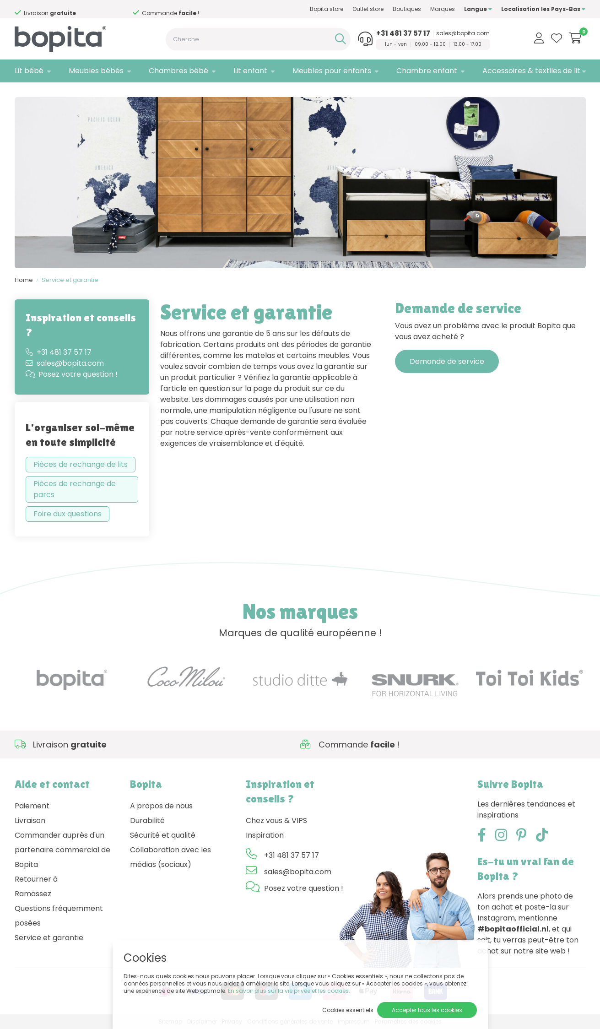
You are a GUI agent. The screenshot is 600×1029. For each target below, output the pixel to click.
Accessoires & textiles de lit (531, 70)
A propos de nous (161, 806)
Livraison (30, 820)
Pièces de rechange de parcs (74, 489)
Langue (478, 9)
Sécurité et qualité (162, 835)
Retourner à (36, 879)
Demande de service (447, 361)
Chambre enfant (426, 70)
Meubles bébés (96, 70)
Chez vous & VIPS (276, 820)
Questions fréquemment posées (59, 915)
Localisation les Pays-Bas (543, 9)
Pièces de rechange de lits (80, 464)
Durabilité (147, 820)
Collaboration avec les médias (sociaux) (170, 857)
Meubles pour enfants (331, 70)
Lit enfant (250, 70)
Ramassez (33, 893)
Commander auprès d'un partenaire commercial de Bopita (62, 850)
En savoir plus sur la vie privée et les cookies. (289, 991)
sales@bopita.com (463, 33)
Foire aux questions (67, 514)
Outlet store (368, 9)
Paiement (32, 806)
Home (24, 280)
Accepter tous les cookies (427, 1010)
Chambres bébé (178, 70)
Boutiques (407, 9)
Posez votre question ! (72, 374)
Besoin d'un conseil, (97, 9)
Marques (442, 9)
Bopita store (326, 9)
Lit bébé (29, 70)
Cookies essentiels (347, 1010)
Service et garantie (70, 280)
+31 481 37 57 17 (403, 33)
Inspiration (265, 835)
